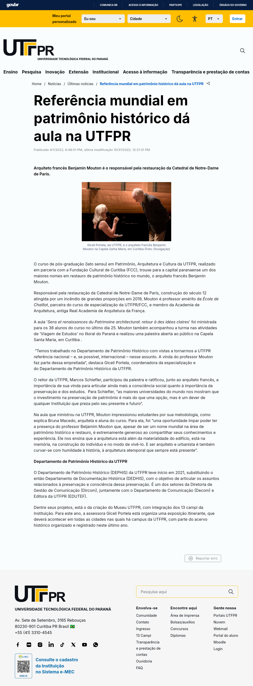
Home (42, 84)
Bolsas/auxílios (182, 622)
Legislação (200, 5)
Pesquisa (31, 71)
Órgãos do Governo (233, 5)
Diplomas (178, 636)
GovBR (12, 5)
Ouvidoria (144, 661)
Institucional (106, 71)
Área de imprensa (184, 616)
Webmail (220, 629)
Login (218, 649)
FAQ (139, 668)
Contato (142, 622)
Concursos (179, 629)
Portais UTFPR (225, 616)
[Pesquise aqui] (182, 591)
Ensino (10, 71)
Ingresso (143, 629)
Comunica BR (109, 5)
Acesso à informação (143, 5)
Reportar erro (196, 558)
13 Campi (143, 636)
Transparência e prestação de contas (210, 71)
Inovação (55, 71)
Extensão (78, 71)
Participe (175, 5)
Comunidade (146, 616)
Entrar (237, 19)
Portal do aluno (225, 636)
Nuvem (219, 622)
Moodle (219, 642)
